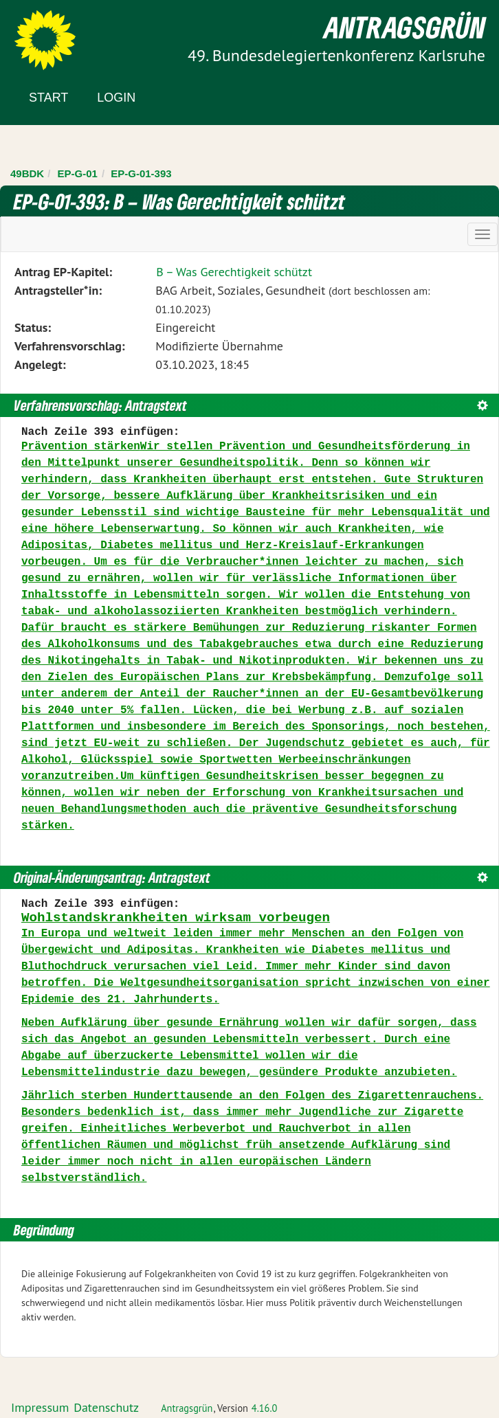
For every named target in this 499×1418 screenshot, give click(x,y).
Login (116, 97)
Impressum (40, 1407)
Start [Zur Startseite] (48, 97)
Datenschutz (106, 1407)
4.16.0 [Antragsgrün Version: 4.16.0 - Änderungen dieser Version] (265, 1408)
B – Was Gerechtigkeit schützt (234, 272)
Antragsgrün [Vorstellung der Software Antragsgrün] (186, 1408)
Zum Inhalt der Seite (61, 34)
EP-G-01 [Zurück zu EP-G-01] (78, 173)
